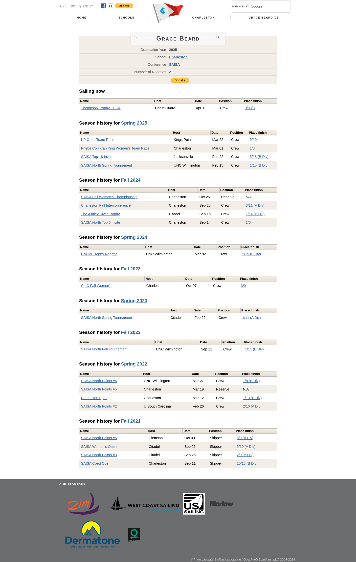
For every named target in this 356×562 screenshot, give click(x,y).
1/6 (248, 222)
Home (82, 17)
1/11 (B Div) (254, 349)
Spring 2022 (134, 364)
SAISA (174, 64)
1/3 (252, 148)
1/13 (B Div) (252, 398)
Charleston (203, 17)
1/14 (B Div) (255, 214)
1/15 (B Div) (259, 165)
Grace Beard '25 (264, 17)
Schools (126, 17)
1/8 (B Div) (251, 381)
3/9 (243, 286)
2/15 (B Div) (251, 254)
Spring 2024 (134, 237)
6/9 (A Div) (245, 438)
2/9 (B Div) (245, 455)
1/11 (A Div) (251, 318)
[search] (255, 6)
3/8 (247, 108)
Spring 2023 (134, 300)
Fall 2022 (130, 332)
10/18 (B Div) (247, 463)
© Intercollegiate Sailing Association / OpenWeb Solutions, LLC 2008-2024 (243, 559)
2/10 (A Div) (252, 406)
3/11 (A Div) (255, 205)
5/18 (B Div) (259, 157)
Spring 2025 (134, 123)
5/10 (253, 140)
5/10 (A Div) (246, 447)
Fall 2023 (130, 268)
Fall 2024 (130, 180)
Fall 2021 (130, 421)
